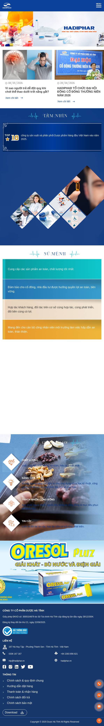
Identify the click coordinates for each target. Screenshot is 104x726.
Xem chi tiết (14, 98)
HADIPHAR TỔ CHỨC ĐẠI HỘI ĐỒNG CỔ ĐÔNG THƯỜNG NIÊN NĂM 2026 (78, 92)
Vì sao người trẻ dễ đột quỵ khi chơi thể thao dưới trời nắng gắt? (27, 90)
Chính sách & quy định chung (25, 680)
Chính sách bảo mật (19, 702)
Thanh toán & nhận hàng (22, 691)
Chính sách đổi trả (18, 697)
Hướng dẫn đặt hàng (20, 686)
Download (14, 712)
